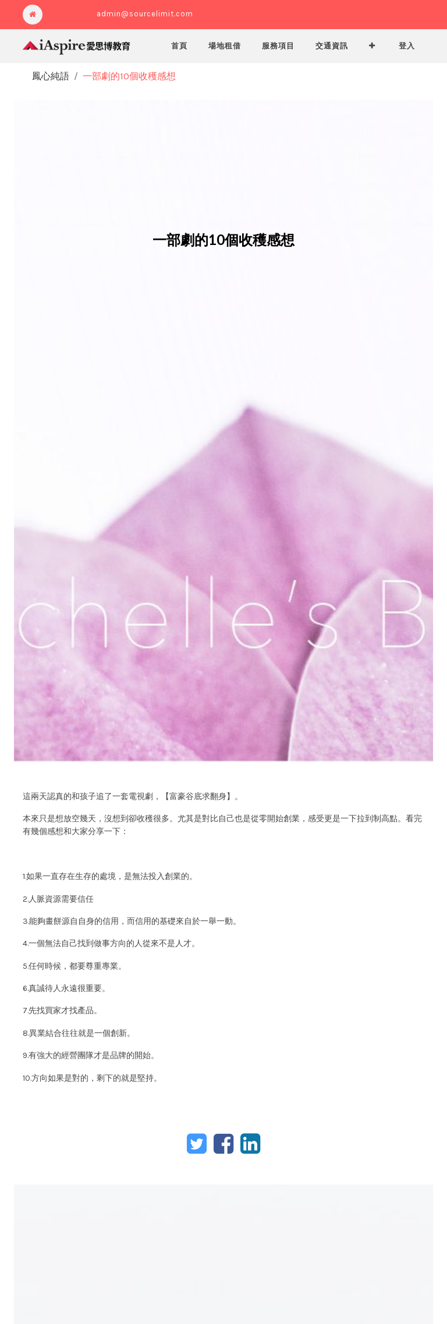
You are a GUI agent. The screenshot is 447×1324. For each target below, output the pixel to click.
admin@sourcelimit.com (145, 13)
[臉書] (223, 1143)
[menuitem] (179, 46)
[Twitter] (197, 1143)
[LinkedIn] (250, 1143)
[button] (372, 46)
